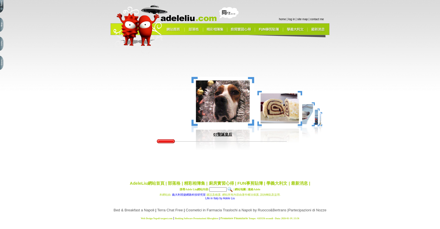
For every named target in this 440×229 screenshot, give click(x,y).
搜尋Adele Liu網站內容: (194, 189)
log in (291, 19)
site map (302, 19)
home (282, 19)
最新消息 (299, 183)
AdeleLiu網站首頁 (147, 183)
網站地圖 (240, 189)
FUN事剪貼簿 (250, 183)
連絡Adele (254, 189)
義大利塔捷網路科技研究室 (189, 194)
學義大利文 (276, 183)
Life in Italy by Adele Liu (220, 198)
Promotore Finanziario (234, 218)
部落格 (174, 183)
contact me (317, 19)
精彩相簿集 (194, 183)
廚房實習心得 (221, 183)
